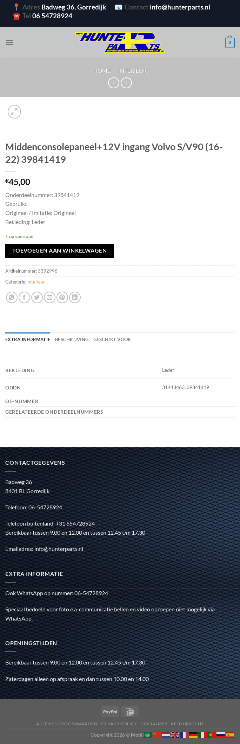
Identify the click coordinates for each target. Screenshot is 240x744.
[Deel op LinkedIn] (75, 297)
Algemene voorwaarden (66, 723)
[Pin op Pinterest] (62, 297)
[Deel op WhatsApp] (12, 297)
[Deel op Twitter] (37, 297)
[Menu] (9, 42)
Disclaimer (153, 723)
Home (102, 70)
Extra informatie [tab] (27, 339)
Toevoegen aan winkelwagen (59, 250)
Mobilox (140, 735)
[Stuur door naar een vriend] (49, 297)
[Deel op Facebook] (24, 297)
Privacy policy (119, 723)
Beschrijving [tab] (71, 339)
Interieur (132, 70)
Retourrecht (187, 723)
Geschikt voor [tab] (112, 339)
